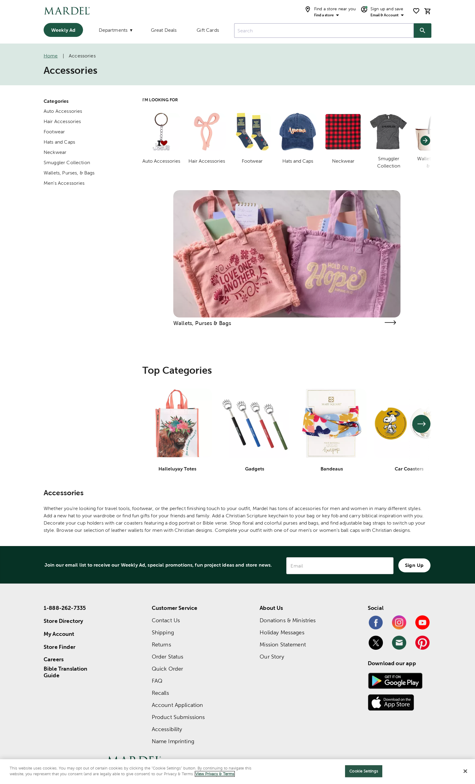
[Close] (465, 771)
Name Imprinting (173, 741)
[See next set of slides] (421, 424)
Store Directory (63, 621)
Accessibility (167, 729)
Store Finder (59, 647)
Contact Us (166, 620)
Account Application (177, 705)
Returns (161, 644)
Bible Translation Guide (66, 672)
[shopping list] (416, 11)
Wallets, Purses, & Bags (69, 172)
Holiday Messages (282, 632)
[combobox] (324, 30)
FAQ (157, 681)
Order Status (168, 656)
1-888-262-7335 (65, 608)
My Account (59, 634)
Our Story (272, 656)
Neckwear (55, 152)
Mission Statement (283, 644)
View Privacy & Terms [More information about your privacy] (214, 774)
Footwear (54, 131)
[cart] (427, 11)
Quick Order (167, 668)
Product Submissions (178, 717)
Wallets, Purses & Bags (202, 323)
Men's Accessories (64, 183)
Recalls (160, 693)
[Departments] (115, 31)
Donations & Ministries (288, 620)
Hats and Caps (59, 142)
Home (51, 55)
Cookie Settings (363, 771)
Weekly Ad (63, 30)
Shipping (163, 632)
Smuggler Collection (67, 162)
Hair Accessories (62, 121)
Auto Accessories (63, 111)
